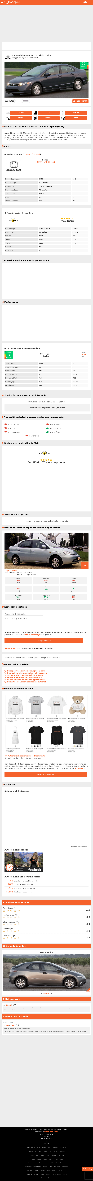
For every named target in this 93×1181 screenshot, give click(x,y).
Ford (42, 1155)
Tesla (42, 1174)
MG (52, 1163)
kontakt (46, 1143)
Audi (38, 1148)
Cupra (45, 1151)
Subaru (29, 1174)
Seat (48, 1170)
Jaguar (39, 1159)
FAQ (46, 1142)
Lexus (47, 1163)
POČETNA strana (46, 1134)
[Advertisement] (46, 23)
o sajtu (46, 1136)
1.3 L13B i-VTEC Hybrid (45, 162)
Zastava (43, 1178)
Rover (37, 1170)
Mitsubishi (37, 1166)
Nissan (45, 1166)
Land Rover (39, 1163)
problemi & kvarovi (31, 154)
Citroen (38, 1151)
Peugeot (57, 1166)
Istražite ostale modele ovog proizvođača (26, 680)
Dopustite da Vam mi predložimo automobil (27, 682)
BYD (49, 1148)
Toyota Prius (10, 570)
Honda (54, 1155)
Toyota (48, 1174)
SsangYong (62, 1170)
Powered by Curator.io (79, 846)
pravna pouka (47, 1140)
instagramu (80, 768)
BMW (44, 1148)
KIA (56, 1159)
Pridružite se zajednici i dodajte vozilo (47, 408)
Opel (50, 1166)
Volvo (64, 1174)
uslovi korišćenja (46, 1138)
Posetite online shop (45, 774)
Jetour (51, 1159)
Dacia (55, 1151)
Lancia (30, 1163)
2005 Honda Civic (46, 952)
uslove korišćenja (32, 635)
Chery (55, 1148)
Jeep (45, 1159)
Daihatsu (62, 1151)
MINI (56, 1163)
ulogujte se (9, 648)
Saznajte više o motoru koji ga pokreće (25, 675)
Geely (48, 1155)
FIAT (37, 1155)
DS (50, 1151)
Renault (30, 1170)
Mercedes (28, 1166)
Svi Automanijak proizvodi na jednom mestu (24, 756)
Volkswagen (56, 1174)
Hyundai (61, 1155)
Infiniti (32, 1159)
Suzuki (36, 1174)
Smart (54, 1170)
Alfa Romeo (31, 1148)
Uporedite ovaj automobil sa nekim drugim (27, 673)
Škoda (50, 1178)
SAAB (43, 1170)
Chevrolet (62, 1148)
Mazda (62, 1163)
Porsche (65, 1166)
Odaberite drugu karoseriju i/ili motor (24, 677)
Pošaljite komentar (44, 641)
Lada (61, 1159)
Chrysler (30, 1151)
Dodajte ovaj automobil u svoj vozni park (26, 671)
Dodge (31, 1155)
